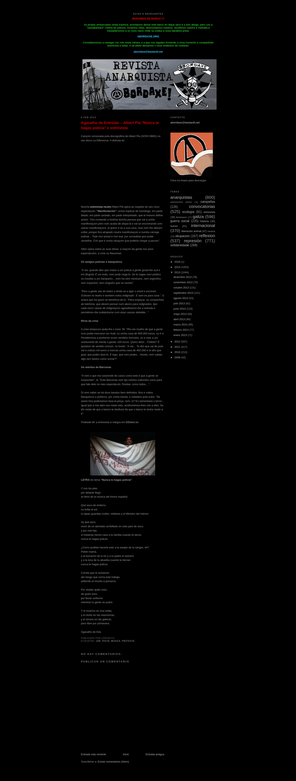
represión (193, 240)
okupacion (182, 236)
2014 (178, 267)
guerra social (180, 221)
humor (174, 226)
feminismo (181, 217)
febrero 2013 (181, 329)
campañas (208, 201)
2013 (178, 272)
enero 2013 (180, 335)
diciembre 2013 (182, 277)
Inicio (126, 754)
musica (115, 641)
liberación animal (191, 231)
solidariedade (179, 245)
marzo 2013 (180, 324)
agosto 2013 (181, 298)
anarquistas (181, 197)
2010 (178, 352)
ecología (188, 212)
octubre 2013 (181, 287)
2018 (178, 261)
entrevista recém (100, 206)
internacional (203, 225)
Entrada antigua (155, 754)
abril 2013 (179, 319)
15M (98, 641)
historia (204, 221)
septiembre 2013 (183, 292)
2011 (178, 346)
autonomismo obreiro (181, 202)
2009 (178, 357)
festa (106, 641)
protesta (128, 641)
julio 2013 (179, 303)
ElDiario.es (132, 422)
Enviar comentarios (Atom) (113, 761)
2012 (178, 341)
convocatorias (202, 206)
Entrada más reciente (93, 754)
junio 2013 (179, 308)
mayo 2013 (180, 313)
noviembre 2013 (183, 282)
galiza (198, 216)
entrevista (209, 212)
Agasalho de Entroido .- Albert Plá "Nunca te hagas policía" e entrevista (120, 125)
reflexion (207, 235)
